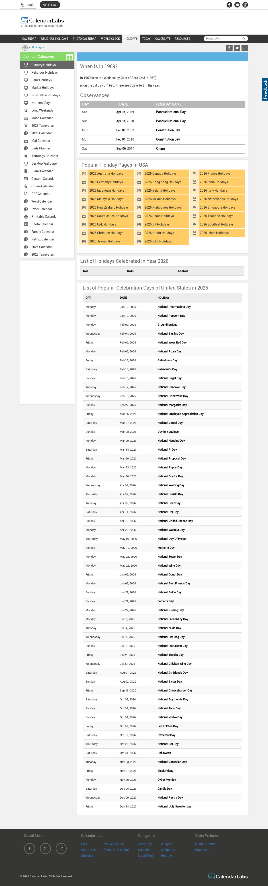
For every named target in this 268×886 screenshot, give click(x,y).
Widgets (166, 844)
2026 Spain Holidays (159, 216)
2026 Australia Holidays (106, 173)
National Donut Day (170, 574)
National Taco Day (169, 708)
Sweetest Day (166, 735)
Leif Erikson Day (168, 726)
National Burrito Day (170, 494)
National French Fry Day (173, 619)
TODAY (146, 38)
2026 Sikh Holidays (158, 241)
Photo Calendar (42, 224)
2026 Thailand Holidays (216, 216)
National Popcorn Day (171, 315)
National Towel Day (170, 556)
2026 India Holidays (214, 182)
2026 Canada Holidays (160, 173)
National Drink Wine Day (173, 396)
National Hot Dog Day (171, 637)
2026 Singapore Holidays (217, 207)
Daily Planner (40, 148)
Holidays (37, 47)
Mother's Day (166, 547)
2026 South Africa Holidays (108, 216)
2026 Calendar (41, 133)
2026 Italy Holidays (213, 190)
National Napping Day (171, 440)
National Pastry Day (170, 797)
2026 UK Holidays (157, 224)
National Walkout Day (171, 530)
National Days (41, 103)
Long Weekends (42, 110)
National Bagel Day (170, 378)
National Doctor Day (170, 476)
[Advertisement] (47, 332)
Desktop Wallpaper (44, 163)
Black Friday (165, 770)
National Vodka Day (170, 717)
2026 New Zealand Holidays (109, 207)
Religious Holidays (44, 72)
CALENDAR (29, 38)
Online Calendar (42, 186)
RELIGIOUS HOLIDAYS (54, 38)
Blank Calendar (42, 171)
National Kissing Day (171, 610)
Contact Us (88, 850)
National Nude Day (169, 628)
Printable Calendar (44, 216)
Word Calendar (41, 201)
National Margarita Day (172, 405)
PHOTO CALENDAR (84, 38)
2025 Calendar (41, 247)
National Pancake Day (172, 387)
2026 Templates (42, 125)
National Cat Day (168, 744)
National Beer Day (169, 503)
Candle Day (165, 788)
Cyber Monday (167, 779)
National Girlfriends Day (173, 672)
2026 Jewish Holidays (104, 241)
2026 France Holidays (215, 173)
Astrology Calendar (44, 156)
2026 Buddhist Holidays (216, 224)
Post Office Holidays (45, 95)
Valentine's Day (167, 369)
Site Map (87, 855)
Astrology (145, 844)
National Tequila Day (171, 654)
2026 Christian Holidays (106, 233)
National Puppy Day (170, 467)
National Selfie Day (170, 592)
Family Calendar (42, 232)
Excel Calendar (41, 209)
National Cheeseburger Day (175, 690)
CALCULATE (162, 38)
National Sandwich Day (172, 762)
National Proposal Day (172, 458)
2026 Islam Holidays (214, 233)
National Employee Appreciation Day (181, 414)
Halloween (164, 753)
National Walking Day (171, 485)
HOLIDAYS (131, 38)
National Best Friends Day (174, 583)
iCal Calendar (40, 141)
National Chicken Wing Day (175, 663)
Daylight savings (168, 431)
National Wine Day (169, 565)
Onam (160, 148)
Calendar (144, 850)
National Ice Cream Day (173, 646)
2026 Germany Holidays (106, 182)
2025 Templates (42, 254)
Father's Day (166, 601)
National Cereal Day (170, 422)
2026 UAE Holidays (102, 224)
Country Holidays (43, 65)
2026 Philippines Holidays (163, 207)
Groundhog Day (167, 324)
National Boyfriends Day (173, 699)
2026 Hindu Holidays (159, 233)
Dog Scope (202, 850)
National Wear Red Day (172, 342)
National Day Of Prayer (172, 538)
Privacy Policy (114, 844)
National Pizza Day (170, 351)
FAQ (84, 844)
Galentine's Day (168, 360)
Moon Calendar (42, 118)
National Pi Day (167, 449)
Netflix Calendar (42, 239)
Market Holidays (42, 87)
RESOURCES (182, 38)
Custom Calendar (43, 178)
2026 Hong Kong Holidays (163, 182)
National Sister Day (170, 681)
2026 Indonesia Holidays (106, 190)
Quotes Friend (205, 844)
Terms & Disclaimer (117, 850)
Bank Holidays (41, 80)
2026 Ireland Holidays (160, 190)
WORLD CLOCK (110, 38)
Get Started (50, 4)
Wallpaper (168, 850)
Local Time (145, 855)
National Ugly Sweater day (174, 806)
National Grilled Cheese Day (175, 521)
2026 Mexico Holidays (160, 199)
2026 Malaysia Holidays (106, 199)
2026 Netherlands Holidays (219, 199)
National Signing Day (171, 333)
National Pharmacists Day (174, 306)
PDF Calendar (41, 194)
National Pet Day (168, 512)
